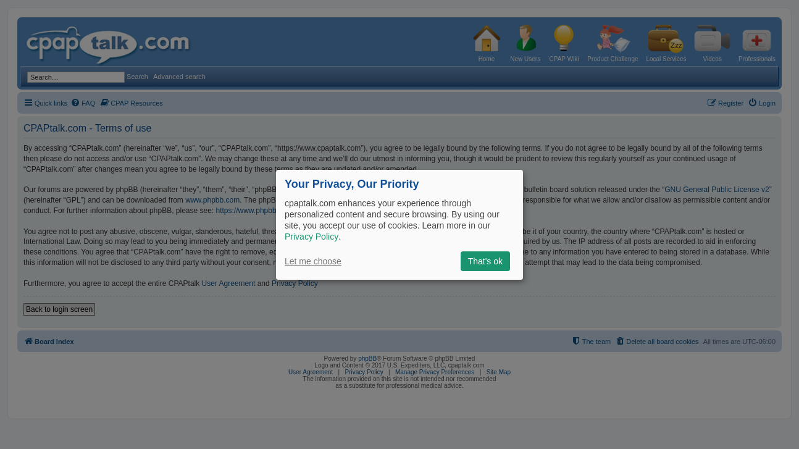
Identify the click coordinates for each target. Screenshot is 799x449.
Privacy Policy (311, 236)
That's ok (485, 261)
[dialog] (399, 224)
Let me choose (313, 261)
